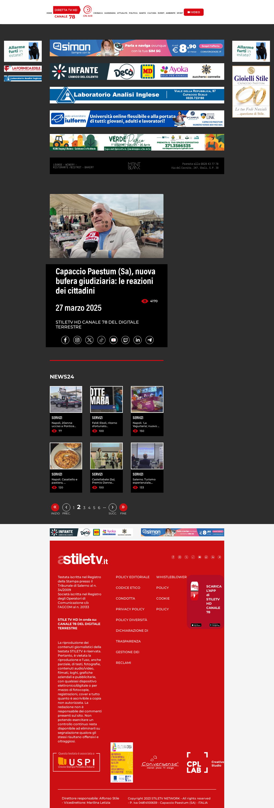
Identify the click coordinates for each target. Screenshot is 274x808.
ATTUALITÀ (122, 13)
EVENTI (161, 13)
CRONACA (98, 13)
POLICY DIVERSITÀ (131, 620)
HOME (49, 13)
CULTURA (151, 13)
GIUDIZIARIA (110, 13)
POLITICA (133, 13)
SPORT (180, 13)
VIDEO (194, 12)
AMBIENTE (170, 13)
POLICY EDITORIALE (133, 577)
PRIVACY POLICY (130, 609)
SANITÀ (142, 13)
